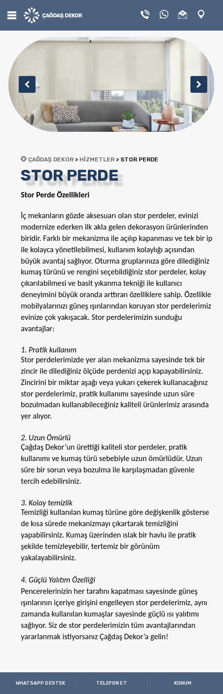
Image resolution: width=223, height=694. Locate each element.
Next (195, 84)
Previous (24, 84)
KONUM (183, 683)
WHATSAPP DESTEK (41, 683)
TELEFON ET (111, 683)
